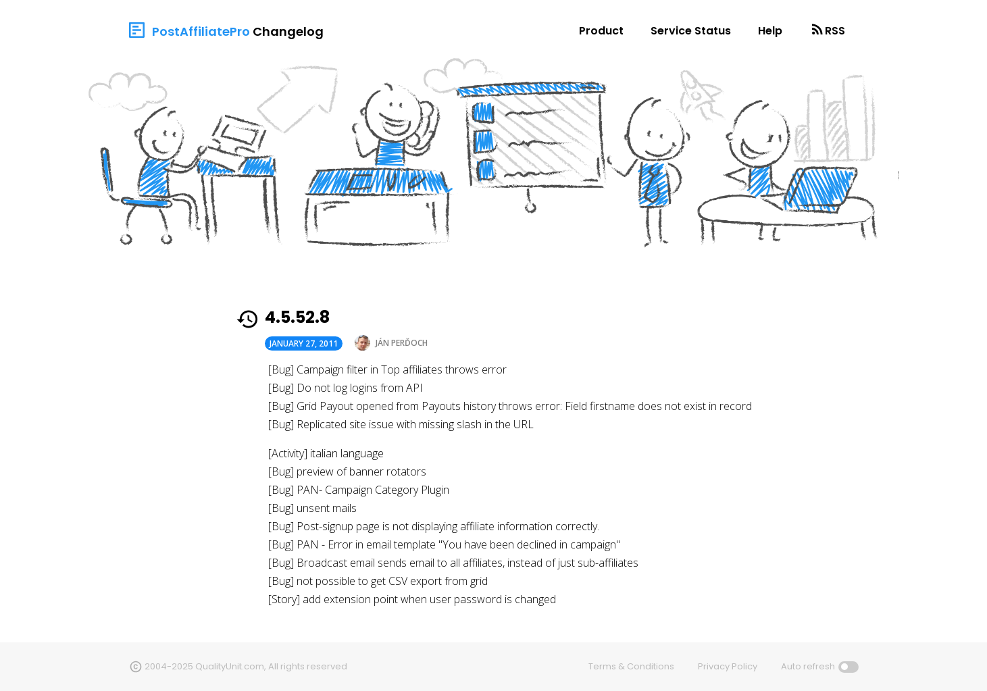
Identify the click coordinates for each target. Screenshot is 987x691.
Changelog (288, 31)
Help (770, 31)
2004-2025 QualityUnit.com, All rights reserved (246, 666)
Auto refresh (808, 666)
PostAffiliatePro (201, 31)
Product (601, 31)
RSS (835, 31)
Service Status (691, 31)
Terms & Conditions (631, 666)
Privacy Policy (727, 666)
